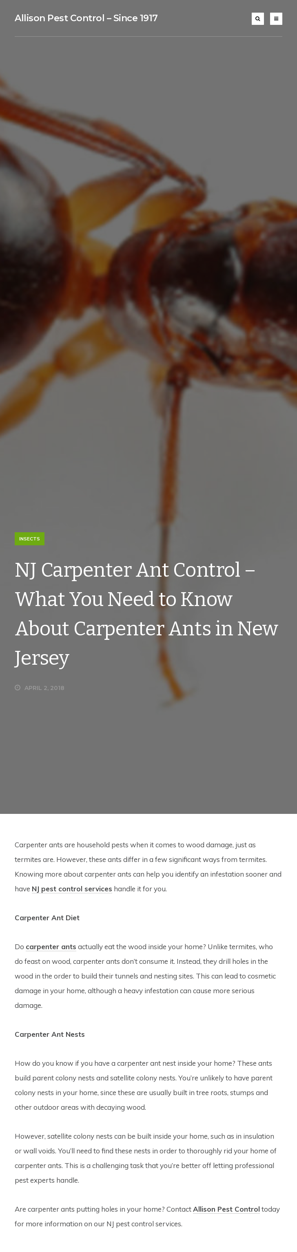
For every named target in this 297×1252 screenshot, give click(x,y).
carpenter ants (51, 946)
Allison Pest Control (226, 1209)
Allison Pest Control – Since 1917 (86, 18)
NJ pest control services (72, 888)
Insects (29, 539)
